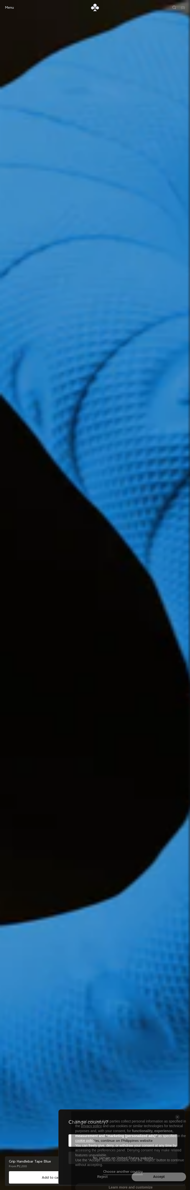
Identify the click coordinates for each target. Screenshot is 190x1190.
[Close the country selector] (177, 1117)
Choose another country (123, 1171)
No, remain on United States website (123, 1158)
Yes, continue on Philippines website (123, 1140)
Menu (9, 7)
